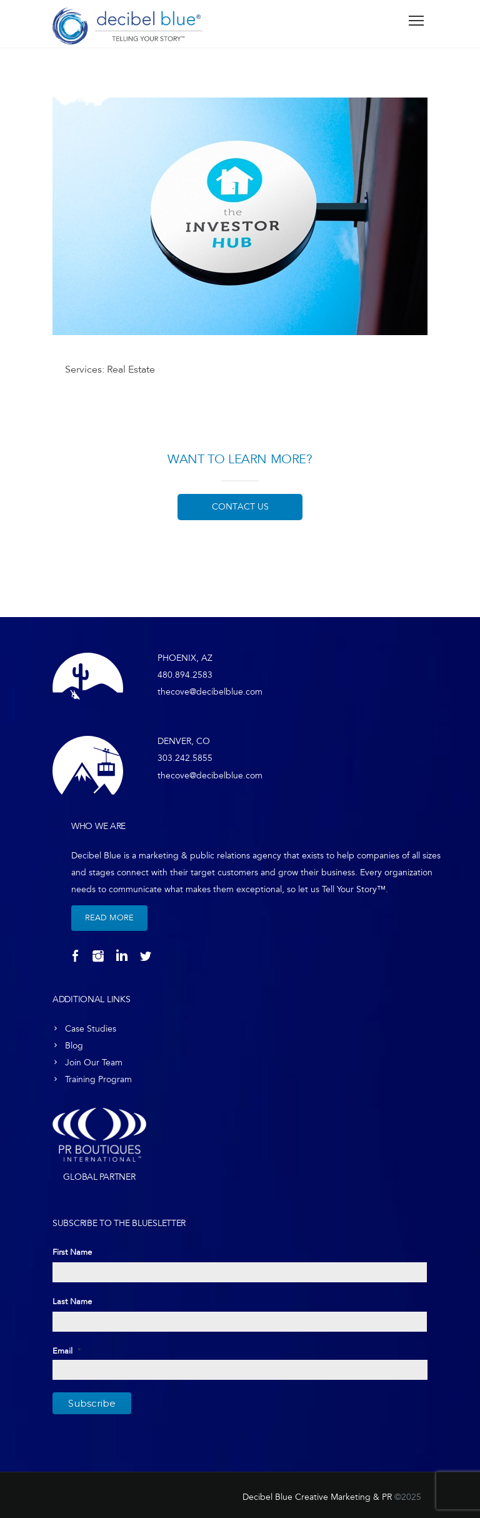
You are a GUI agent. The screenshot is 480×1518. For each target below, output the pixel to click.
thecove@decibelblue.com (210, 691)
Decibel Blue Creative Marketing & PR (317, 1497)
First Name (72, 1252)
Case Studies (90, 1028)
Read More (109, 918)
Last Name (72, 1302)
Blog (74, 1045)
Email (66, 1351)
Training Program (98, 1079)
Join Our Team (93, 1062)
